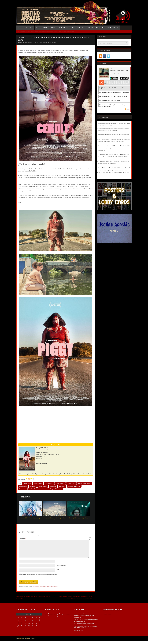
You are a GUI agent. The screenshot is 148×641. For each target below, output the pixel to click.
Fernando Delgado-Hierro (84, 483)
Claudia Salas (71, 483)
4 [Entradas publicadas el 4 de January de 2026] (39, 619)
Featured (45, 42)
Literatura (63, 28)
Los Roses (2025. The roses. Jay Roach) (114, 134)
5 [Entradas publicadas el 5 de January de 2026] (18, 620)
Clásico (90, 28)
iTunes (125, 22)
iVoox (117, 22)
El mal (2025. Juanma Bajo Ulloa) (78, 518)
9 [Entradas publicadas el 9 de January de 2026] (32, 620)
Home (27, 31)
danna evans (101, 134)
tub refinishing (101, 123)
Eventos (40, 42)
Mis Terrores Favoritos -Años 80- (83, 623)
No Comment (53, 42)
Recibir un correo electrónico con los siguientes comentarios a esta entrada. (39, 574)
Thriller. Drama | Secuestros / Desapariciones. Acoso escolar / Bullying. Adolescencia (40, 489)
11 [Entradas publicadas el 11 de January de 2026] (39, 620)
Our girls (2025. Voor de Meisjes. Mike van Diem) (54, 519)
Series (45, 28)
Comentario (22, 538)
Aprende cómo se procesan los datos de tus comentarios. (45, 586)
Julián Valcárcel (43, 486)
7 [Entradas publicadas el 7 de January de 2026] (25, 620)
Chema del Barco (60, 483)
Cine (37, 28)
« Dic (17, 626)
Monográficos (77, 28)
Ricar (20, 42)
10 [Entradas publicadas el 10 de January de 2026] (36, 620)
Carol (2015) (77, 630)
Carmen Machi (49, 483)
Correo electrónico (62, 565)
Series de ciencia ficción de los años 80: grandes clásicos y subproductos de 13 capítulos (84, 615)
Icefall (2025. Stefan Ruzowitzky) (30, 518)
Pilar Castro (62, 486)
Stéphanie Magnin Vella (74, 486)
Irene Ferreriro (23, 486)
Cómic (53, 28)
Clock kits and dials (102, 154)
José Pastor (32, 486)
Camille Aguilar (27, 483)
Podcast (29, 28)
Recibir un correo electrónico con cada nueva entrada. (34, 577)
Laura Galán (53, 486)
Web (58, 569)
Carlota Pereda (38, 483)
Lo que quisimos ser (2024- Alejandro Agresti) (113, 145)
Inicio (20, 28)
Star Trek (100, 28)
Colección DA (113, 28)
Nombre (59, 561)
